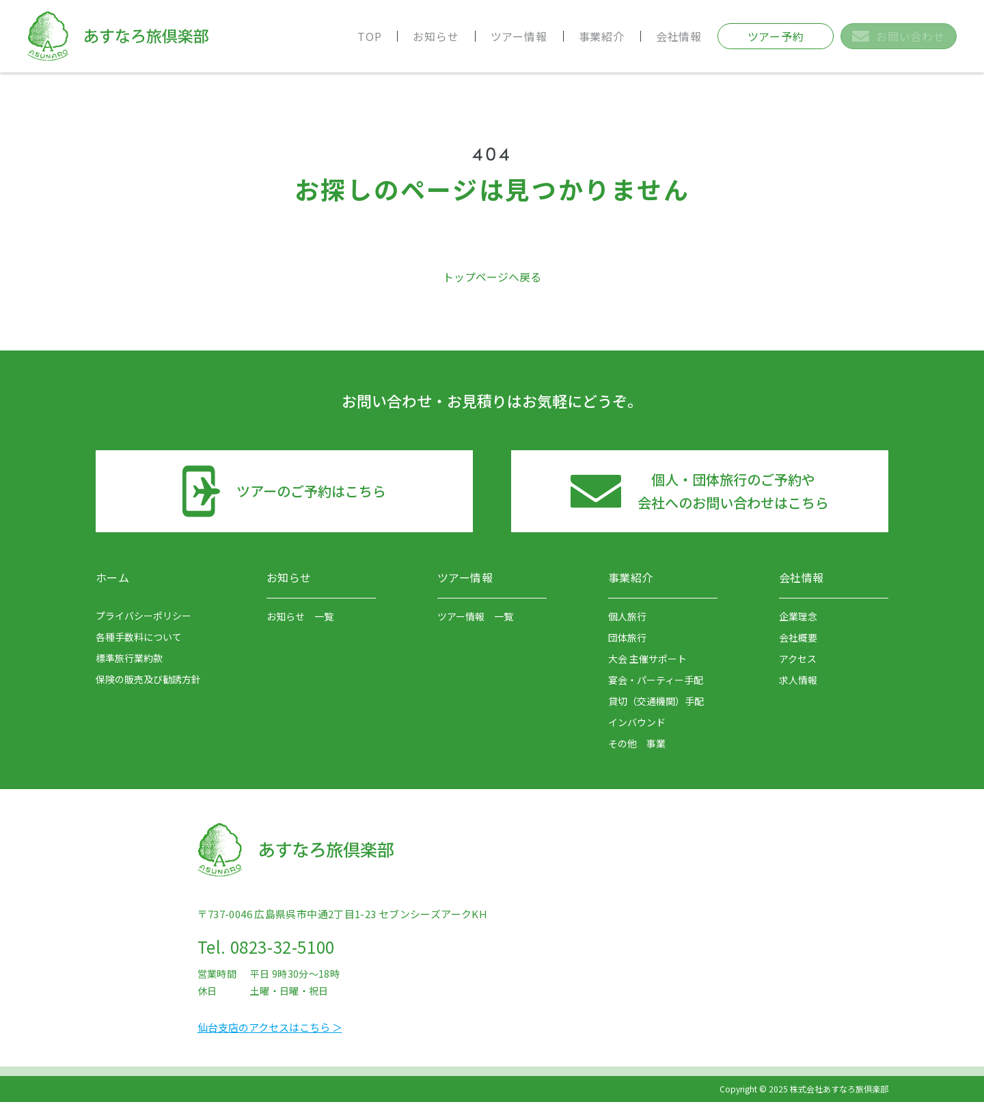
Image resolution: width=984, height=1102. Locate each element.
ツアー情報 (519, 36)
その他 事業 (637, 743)
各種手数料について (139, 637)
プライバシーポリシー (143, 615)
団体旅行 (627, 637)
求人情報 (798, 680)
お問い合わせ (898, 36)
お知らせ (436, 36)
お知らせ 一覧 (299, 616)
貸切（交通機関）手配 (656, 701)
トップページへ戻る (492, 276)
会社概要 (798, 637)
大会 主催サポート (647, 658)
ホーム (112, 577)
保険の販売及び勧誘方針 (148, 679)
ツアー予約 (776, 36)
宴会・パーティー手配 (655, 680)
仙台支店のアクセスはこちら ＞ (269, 1027)
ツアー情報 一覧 (475, 616)
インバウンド (637, 722)
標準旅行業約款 (129, 658)
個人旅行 (627, 616)
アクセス (798, 658)
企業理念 (798, 616)
